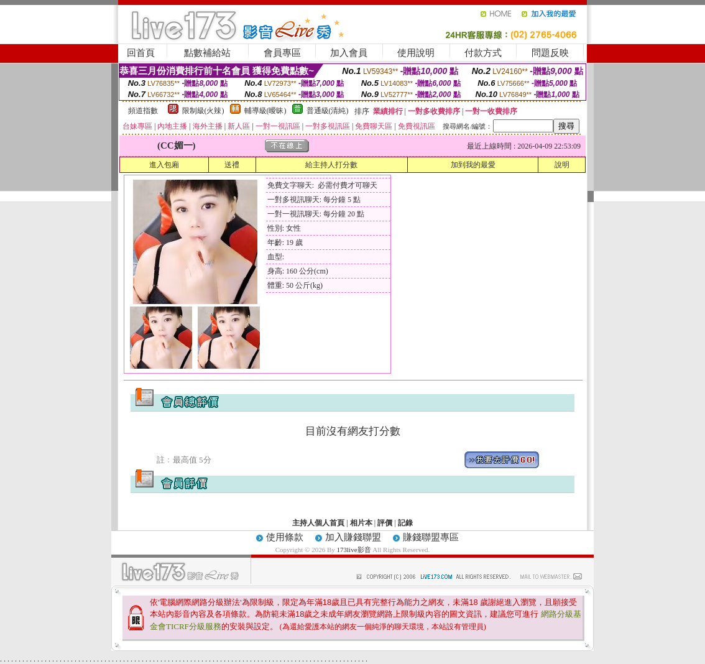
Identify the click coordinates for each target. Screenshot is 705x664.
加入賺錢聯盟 (353, 537)
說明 (562, 164)
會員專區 (282, 53)
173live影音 (354, 549)
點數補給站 (207, 53)
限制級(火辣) (203, 110)
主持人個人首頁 (318, 523)
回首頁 (141, 53)
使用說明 (416, 53)
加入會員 (348, 53)
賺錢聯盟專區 (431, 537)
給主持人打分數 (331, 164)
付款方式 (483, 53)
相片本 (361, 523)
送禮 (231, 164)
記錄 (405, 523)
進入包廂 (164, 164)
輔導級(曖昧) (265, 110)
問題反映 (550, 53)
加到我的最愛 (473, 164)
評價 (384, 523)
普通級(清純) (327, 110)
